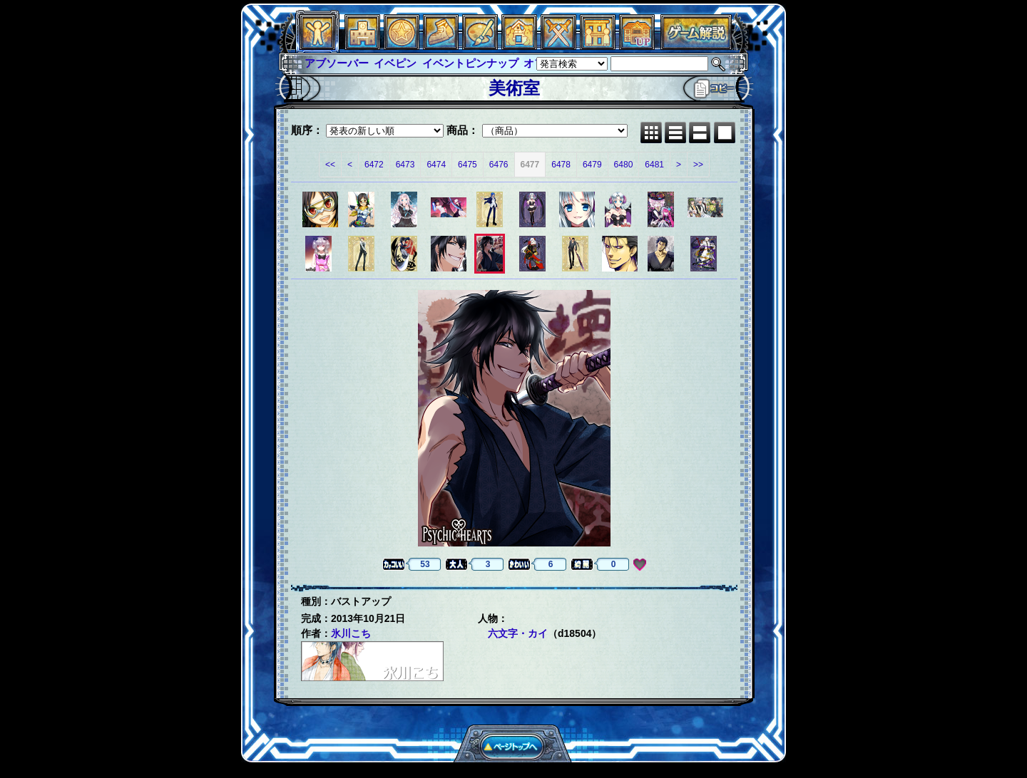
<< (330, 165)
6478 (561, 165)
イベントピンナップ (470, 63)
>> (698, 165)
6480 (623, 165)
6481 (654, 165)
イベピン (395, 63)
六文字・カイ (518, 633)
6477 (530, 165)
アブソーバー (337, 63)
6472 (374, 165)
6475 (467, 165)
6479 (592, 165)
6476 (499, 165)
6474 (436, 165)
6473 (405, 165)
